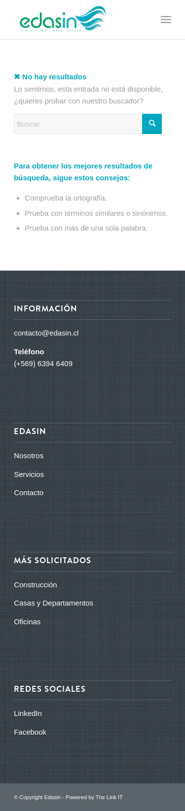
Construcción (35, 584)
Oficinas (27, 621)
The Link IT (109, 797)
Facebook (30, 732)
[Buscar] (88, 124)
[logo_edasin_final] (77, 19)
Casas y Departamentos (53, 603)
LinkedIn (28, 713)
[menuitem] (166, 20)
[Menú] (166, 20)
